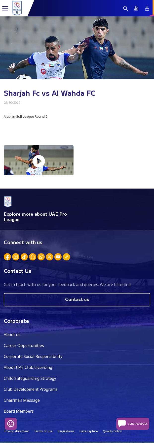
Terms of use (43, 431)
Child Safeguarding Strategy (30, 378)
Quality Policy (112, 431)
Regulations (66, 431)
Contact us (77, 300)
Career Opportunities (24, 345)
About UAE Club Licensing (28, 367)
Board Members (19, 411)
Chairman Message (22, 400)
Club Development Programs (31, 389)
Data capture (88, 431)
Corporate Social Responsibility (33, 356)
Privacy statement (16, 431)
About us (12, 334)
